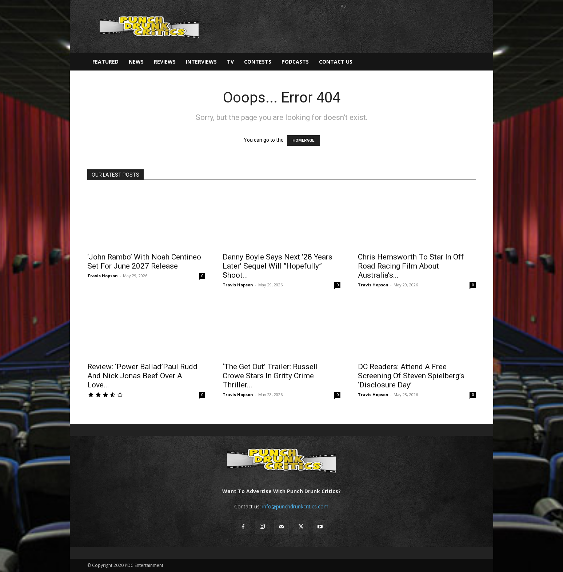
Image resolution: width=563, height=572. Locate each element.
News (136, 61)
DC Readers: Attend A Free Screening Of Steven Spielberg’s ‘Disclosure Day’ (411, 375)
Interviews (201, 61)
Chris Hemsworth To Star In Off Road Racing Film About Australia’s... (411, 266)
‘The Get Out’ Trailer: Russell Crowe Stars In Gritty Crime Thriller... (270, 375)
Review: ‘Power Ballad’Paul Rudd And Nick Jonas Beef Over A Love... (142, 375)
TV (230, 61)
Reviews (165, 61)
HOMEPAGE (303, 140)
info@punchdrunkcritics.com (295, 506)
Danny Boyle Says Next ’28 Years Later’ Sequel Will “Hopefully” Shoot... (277, 266)
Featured (105, 61)
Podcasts (295, 61)
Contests (257, 61)
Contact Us (335, 61)
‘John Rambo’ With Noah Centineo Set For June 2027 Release (144, 261)
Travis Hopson (102, 275)
